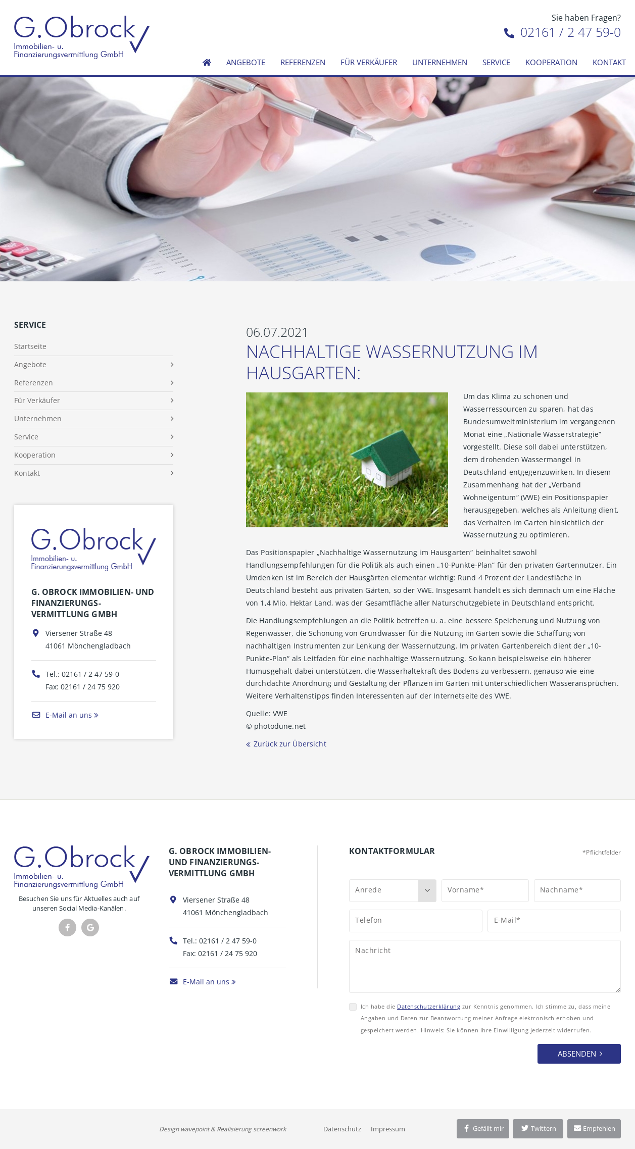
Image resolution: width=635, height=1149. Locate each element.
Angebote (245, 62)
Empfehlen (594, 1128)
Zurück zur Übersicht (290, 743)
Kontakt (609, 62)
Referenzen (302, 62)
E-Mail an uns (61, 715)
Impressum (388, 1128)
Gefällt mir (483, 1128)
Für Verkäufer (368, 62)
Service (496, 62)
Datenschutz (342, 1128)
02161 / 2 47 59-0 (562, 31)
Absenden (577, 1053)
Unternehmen (439, 62)
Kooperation (551, 62)
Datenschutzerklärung (428, 1006)
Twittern (538, 1128)
